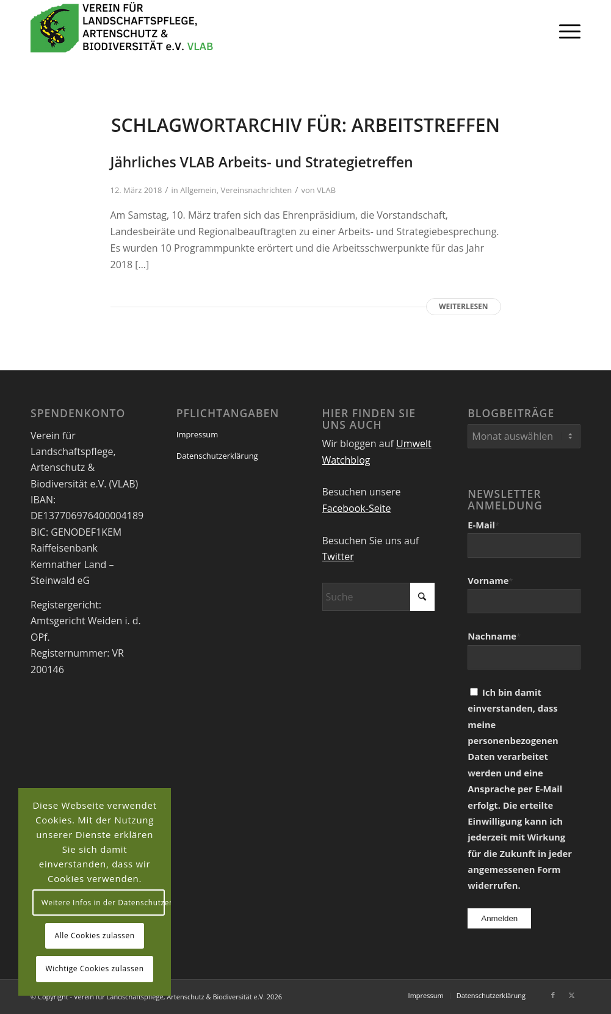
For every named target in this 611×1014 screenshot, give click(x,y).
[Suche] (378, 597)
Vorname (490, 580)
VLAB (326, 189)
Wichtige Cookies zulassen (95, 968)
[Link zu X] (571, 995)
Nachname (494, 636)
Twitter (338, 556)
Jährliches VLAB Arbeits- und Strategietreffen (261, 162)
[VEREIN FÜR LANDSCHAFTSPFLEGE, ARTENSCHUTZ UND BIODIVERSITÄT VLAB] (122, 30)
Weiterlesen (463, 306)
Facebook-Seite (356, 508)
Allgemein (198, 189)
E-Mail (483, 525)
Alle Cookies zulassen (95, 935)
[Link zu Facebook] (553, 995)
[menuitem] (565, 30)
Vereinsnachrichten (256, 189)
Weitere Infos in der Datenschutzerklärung (103, 902)
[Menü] (565, 30)
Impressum (197, 434)
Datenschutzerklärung (217, 455)
